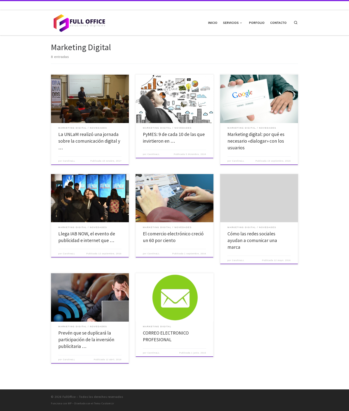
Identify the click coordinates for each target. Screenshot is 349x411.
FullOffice (69, 397)
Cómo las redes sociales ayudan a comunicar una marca (252, 240)
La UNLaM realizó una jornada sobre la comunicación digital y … (89, 141)
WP (70, 403)
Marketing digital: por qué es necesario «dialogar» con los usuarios (255, 141)
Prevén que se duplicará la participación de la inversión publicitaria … (86, 339)
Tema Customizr (104, 403)
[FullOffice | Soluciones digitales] (79, 22)
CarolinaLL (69, 161)
